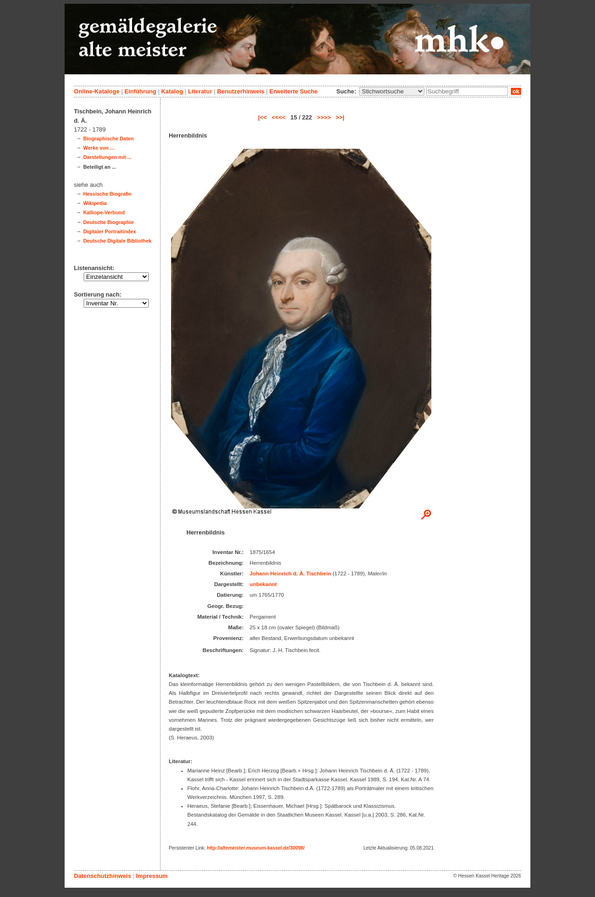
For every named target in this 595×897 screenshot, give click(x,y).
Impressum (151, 875)
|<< (262, 117)
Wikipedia (95, 203)
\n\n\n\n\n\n (391, 91)
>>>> (324, 117)
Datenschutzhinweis (102, 875)
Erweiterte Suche (293, 91)
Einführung (140, 91)
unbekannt (263, 584)
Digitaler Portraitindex (109, 231)
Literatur (200, 91)
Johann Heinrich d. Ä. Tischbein (290, 573)
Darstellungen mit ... (107, 157)
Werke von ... (98, 148)
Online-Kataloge (96, 91)
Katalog (172, 91)
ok (516, 91)
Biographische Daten (108, 138)
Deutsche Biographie (108, 222)
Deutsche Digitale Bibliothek (117, 241)
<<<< (278, 117)
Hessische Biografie (107, 194)
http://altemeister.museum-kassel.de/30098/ (255, 848)
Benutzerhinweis (240, 91)
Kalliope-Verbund (104, 212)
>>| (340, 117)
